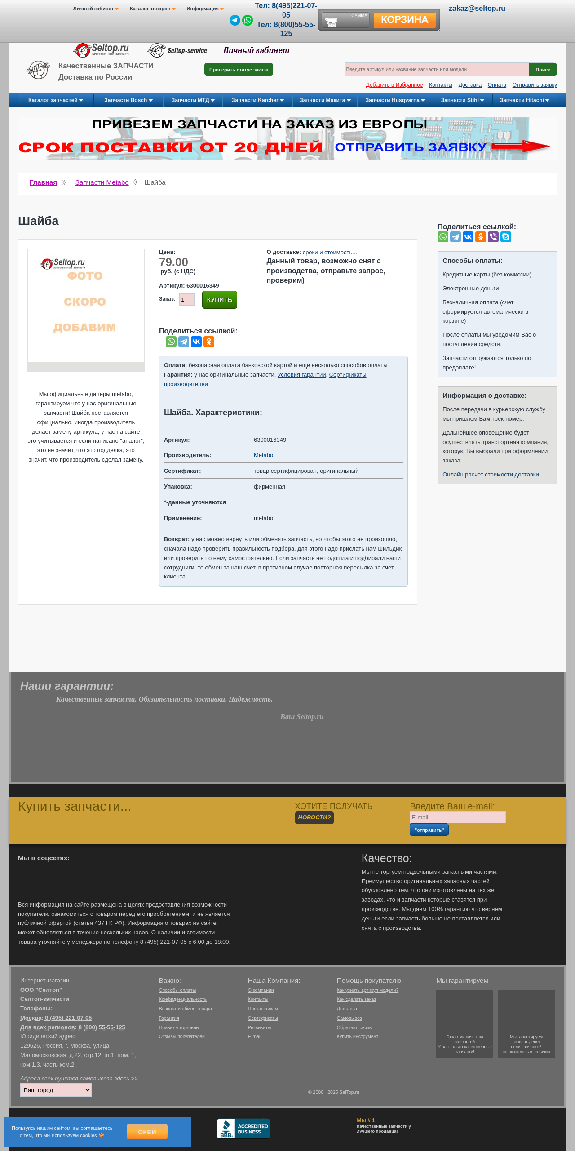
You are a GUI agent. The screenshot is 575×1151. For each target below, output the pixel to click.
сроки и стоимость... (330, 252)
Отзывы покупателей (182, 1036)
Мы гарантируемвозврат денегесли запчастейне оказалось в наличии (526, 1044)
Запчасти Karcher (258, 100)
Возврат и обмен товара (185, 1008)
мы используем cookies (71, 1135)
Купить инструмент (357, 1036)
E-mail (254, 1036)
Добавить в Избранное (394, 85)
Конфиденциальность (183, 999)
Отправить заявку (535, 85)
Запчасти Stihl (463, 100)
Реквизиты (259, 1027)
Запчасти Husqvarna (395, 100)
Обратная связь (354, 1027)
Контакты (440, 85)
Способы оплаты (177, 990)
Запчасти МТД (193, 100)
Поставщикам (263, 1008)
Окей (147, 1132)
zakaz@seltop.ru (477, 8)
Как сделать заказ (356, 999)
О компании (261, 990)
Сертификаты (263, 1018)
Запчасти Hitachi (525, 100)
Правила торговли (179, 1027)
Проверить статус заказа (238, 69)
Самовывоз (349, 1018)
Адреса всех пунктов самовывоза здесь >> (79, 1078)
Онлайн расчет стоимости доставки (490, 474)
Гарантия (169, 1018)
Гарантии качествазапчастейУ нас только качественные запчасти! (465, 1044)
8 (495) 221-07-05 (68, 1017)
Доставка (470, 85)
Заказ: (167, 299)
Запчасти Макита (325, 100)
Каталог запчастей (55, 100)
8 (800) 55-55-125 (102, 1027)
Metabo (263, 455)
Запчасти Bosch (128, 100)
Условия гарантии (302, 374)
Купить (219, 299)
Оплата (497, 85)
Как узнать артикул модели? (367, 990)
